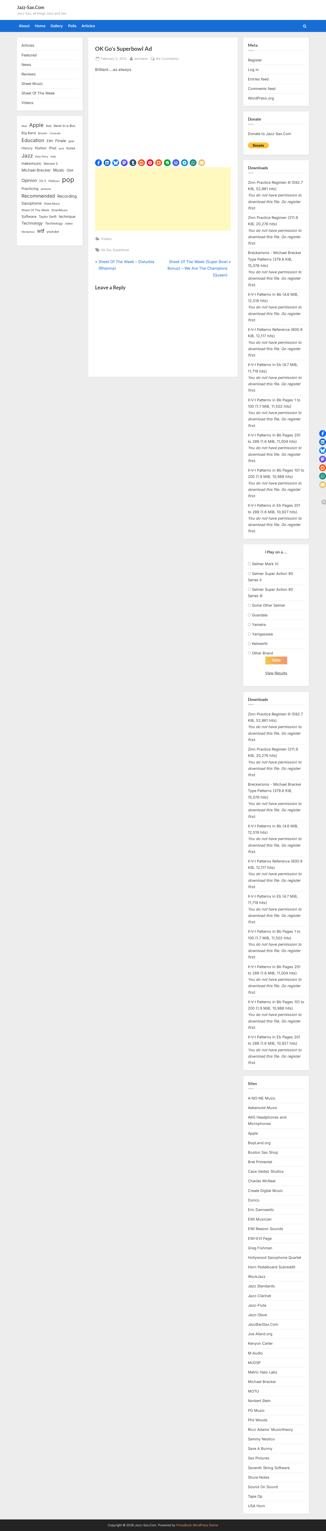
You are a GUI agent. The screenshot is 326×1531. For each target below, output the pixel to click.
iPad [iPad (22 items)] (52, 148)
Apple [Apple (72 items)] (36, 125)
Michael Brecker (262, 1381)
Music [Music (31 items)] (58, 170)
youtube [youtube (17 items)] (53, 231)
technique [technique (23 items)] (67, 216)
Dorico (253, 1200)
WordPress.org (261, 98)
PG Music (256, 1410)
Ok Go (106, 250)
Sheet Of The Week (38, 93)
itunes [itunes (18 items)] (70, 148)
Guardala (260, 615)
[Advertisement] (163, 199)
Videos (106, 239)
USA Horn (256, 1506)
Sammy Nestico (261, 1439)
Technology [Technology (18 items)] (54, 223)
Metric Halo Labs (262, 1372)
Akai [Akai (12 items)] (24, 126)
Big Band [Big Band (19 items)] (29, 133)
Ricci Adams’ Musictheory (270, 1429)
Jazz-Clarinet (259, 1296)
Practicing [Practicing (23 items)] (30, 189)
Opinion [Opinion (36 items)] (29, 180)
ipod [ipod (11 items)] (61, 148)
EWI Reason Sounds (265, 1228)
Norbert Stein (259, 1400)
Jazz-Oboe (257, 1315)
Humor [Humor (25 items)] (41, 148)
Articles (88, 26)
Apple (253, 1133)
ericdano (141, 58)
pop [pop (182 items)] (68, 180)
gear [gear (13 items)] (71, 141)
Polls (72, 26)
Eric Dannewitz (261, 1209)
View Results (276, 673)
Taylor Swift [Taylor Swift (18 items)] (48, 216)
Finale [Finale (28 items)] (60, 140)
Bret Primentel (260, 1162)
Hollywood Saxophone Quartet (274, 1257)
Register (255, 60)
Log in (253, 69)
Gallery (56, 26)
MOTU (253, 1391)
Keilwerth (260, 643)
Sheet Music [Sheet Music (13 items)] (52, 203)
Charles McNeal (262, 1181)
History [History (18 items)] (27, 148)
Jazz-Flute (257, 1305)
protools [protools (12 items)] (46, 189)
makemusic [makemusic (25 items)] (31, 163)
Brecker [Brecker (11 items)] (42, 133)
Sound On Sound (263, 1487)
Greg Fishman (260, 1248)
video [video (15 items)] (69, 223)
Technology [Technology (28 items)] (32, 223)
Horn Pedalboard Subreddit (271, 1267)
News (26, 64)
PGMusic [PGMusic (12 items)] (54, 181)
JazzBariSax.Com (263, 1324)
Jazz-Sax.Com (30, 7)
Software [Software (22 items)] (29, 216)
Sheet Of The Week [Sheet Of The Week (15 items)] (35, 210)
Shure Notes (258, 1477)
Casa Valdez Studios (266, 1171)
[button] (98, 162)
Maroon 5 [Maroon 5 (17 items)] (51, 163)
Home (40, 26)
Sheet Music (32, 83)
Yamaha (259, 624)
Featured (29, 55)
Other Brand (262, 653)
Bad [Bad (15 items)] (48, 126)
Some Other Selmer (268, 605)
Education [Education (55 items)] (33, 140)
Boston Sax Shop (263, 1152)
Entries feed (258, 79)
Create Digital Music (265, 1190)
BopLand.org (259, 1143)
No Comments (167, 58)
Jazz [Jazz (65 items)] (27, 156)
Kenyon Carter (260, 1343)
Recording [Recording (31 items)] (67, 196)
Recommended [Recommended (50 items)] (38, 196)
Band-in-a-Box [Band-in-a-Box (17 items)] (64, 126)
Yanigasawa (262, 634)
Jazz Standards (261, 1286)
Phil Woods (258, 1420)
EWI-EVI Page (260, 1238)
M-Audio (255, 1353)
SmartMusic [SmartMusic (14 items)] (59, 210)
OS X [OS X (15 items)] (42, 181)
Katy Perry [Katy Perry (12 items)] (41, 156)
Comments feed (262, 88)
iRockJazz (257, 1276)
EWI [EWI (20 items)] (50, 141)
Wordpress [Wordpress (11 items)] (28, 231)
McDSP (254, 1362)
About (24, 26)
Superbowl (121, 250)
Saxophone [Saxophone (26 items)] (32, 203)
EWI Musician (260, 1219)
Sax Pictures (258, 1458)
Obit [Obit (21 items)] (70, 170)
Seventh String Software (269, 1468)
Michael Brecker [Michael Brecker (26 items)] (36, 170)
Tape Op (255, 1496)
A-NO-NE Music (262, 1098)
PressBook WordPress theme (197, 1525)
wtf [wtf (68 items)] (40, 231)
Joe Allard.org (260, 1334)
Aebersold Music (262, 1107)
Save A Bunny (260, 1448)
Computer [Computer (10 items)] (55, 133)
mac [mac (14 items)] (53, 156)
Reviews (29, 74)
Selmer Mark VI (265, 564)
